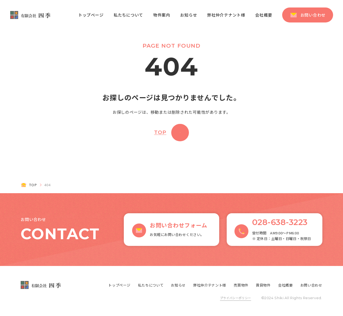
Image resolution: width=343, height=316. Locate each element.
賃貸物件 (263, 285)
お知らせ (188, 15)
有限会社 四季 (30, 15)
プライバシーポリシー (235, 298)
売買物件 (241, 285)
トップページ (91, 15)
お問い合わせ (313, 15)
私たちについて (128, 15)
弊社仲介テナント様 (226, 15)
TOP (160, 132)
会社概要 (263, 15)
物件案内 (161, 15)
